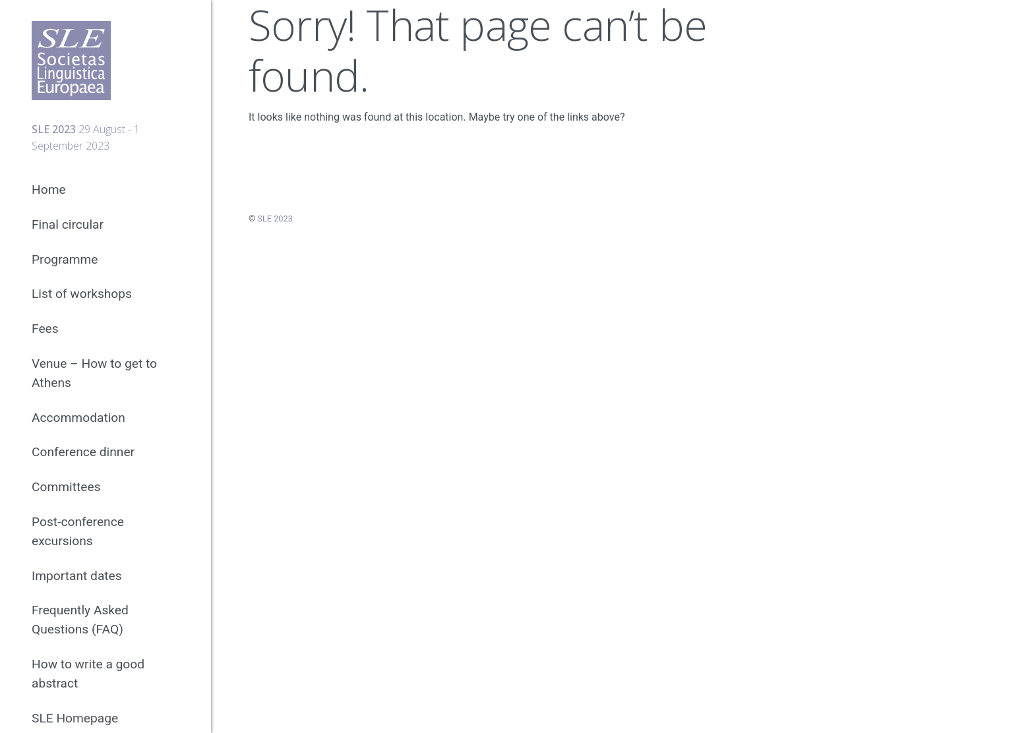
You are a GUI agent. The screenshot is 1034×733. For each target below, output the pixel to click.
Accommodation (78, 417)
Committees (66, 486)
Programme (65, 259)
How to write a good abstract (88, 674)
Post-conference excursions (78, 531)
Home (49, 189)
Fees (45, 328)
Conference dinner (83, 451)
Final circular (68, 224)
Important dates (77, 575)
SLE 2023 (275, 218)
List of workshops (82, 293)
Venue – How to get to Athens (94, 373)
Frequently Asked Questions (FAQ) (80, 619)
